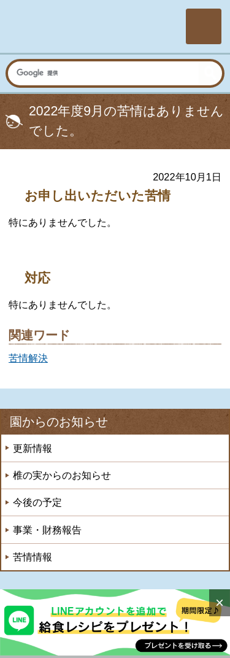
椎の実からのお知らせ (62, 475)
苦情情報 (32, 556)
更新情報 (32, 448)
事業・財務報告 (47, 529)
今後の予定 (37, 502)
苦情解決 (28, 357)
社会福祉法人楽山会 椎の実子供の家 (91, 26)
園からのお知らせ (59, 421)
